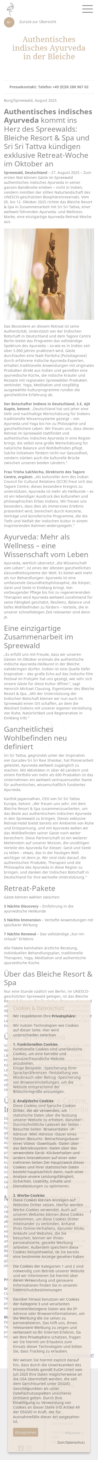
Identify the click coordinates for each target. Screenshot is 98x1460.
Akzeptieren (25, 1432)
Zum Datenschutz (71, 1442)
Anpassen (72, 1432)
